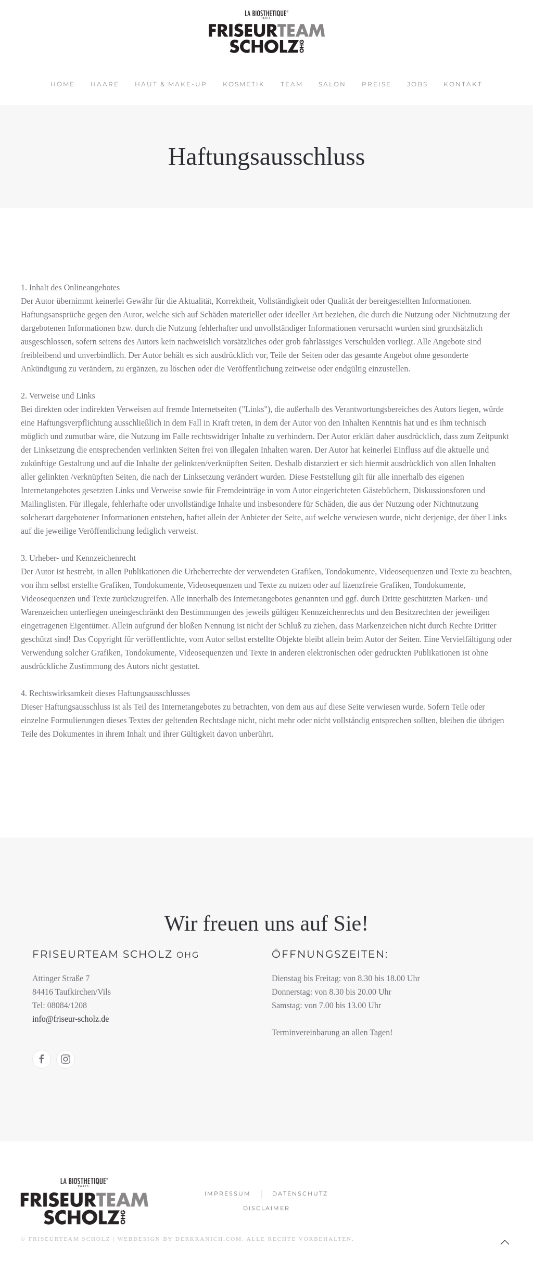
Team (292, 84)
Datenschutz (300, 1195)
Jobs (417, 84)
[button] (504, 1242)
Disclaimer (266, 1209)
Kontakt (463, 84)
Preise (376, 84)
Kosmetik (244, 84)
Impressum (228, 1195)
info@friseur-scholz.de (70, 1017)
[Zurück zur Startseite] (267, 31)
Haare (105, 84)
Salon (332, 84)
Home (62, 84)
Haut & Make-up (171, 84)
